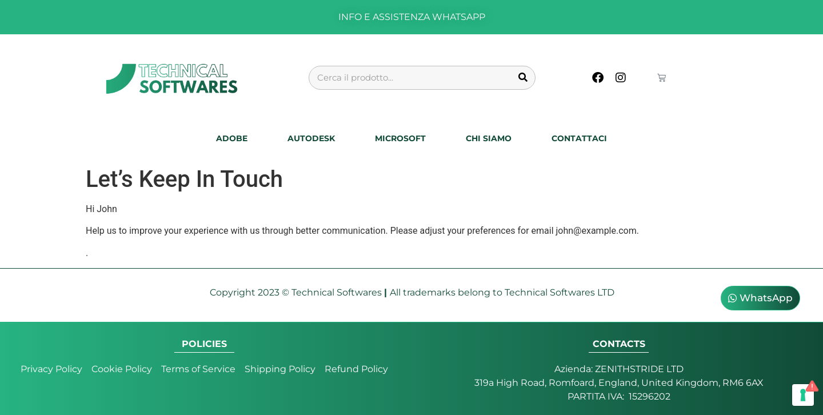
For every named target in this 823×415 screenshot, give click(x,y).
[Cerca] (523, 77)
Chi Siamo (489, 138)
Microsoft (400, 138)
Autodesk (311, 138)
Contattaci (579, 138)
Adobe (231, 138)
